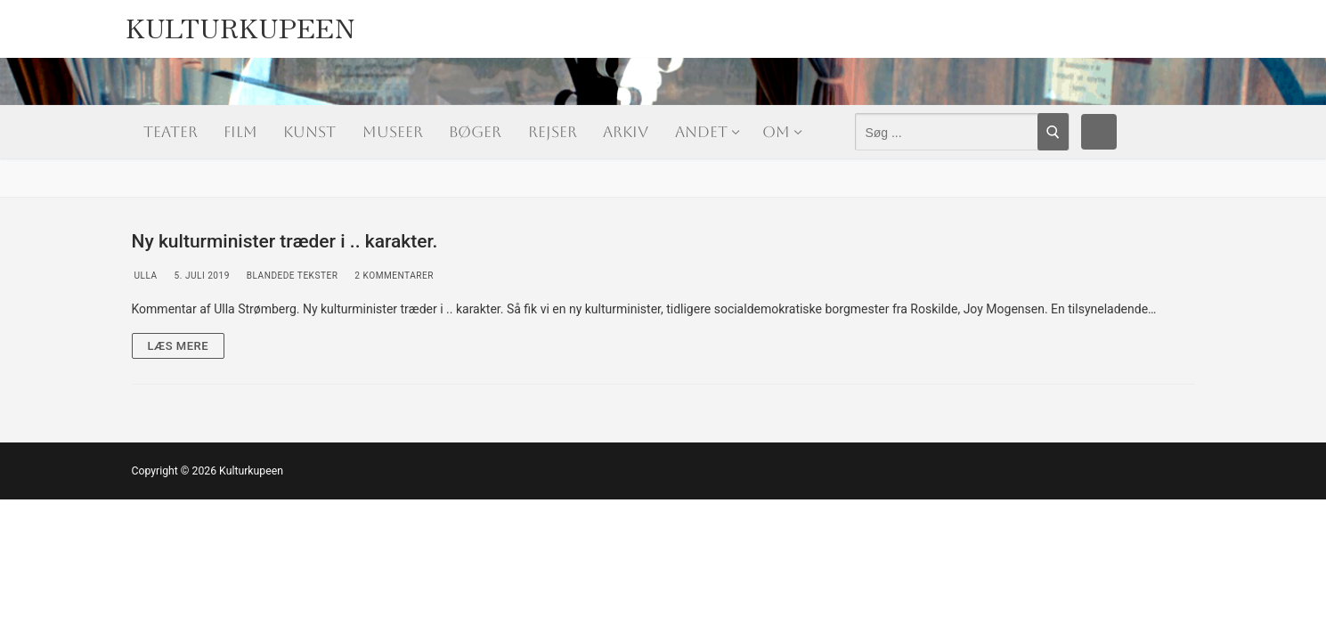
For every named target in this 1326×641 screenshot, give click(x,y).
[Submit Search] (1053, 131)
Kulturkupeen (240, 23)
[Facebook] (1099, 132)
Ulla (145, 275)
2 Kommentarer (393, 275)
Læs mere (178, 346)
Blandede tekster (291, 275)
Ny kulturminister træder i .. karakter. (285, 241)
